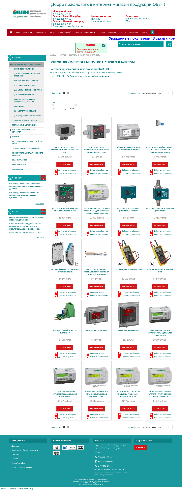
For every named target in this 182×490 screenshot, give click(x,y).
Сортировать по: (134, 93)
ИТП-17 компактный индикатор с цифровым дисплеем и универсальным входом (160, 149)
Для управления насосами (24, 85)
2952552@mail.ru (139, 18)
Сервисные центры (100, 21)
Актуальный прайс (19, 165)
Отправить (140, 447)
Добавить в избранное (67, 170)
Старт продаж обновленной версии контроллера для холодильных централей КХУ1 (24, 195)
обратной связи (100, 76)
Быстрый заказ (65, 164)
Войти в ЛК (133, 32)
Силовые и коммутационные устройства (23, 131)
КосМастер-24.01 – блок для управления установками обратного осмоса (160, 394)
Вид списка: (57, 93)
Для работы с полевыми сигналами (28, 90)
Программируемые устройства (24, 125)
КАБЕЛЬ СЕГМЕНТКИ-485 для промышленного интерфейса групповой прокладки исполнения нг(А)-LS (96, 272)
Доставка (112, 32)
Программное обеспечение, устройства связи (27, 142)
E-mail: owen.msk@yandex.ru (68, 26)
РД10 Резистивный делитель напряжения (64, 331)
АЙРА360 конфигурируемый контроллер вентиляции (128, 148)
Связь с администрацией (85, 32)
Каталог (63, 55)
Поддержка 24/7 (64, 32)
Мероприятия (17, 169)
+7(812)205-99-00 (105, 461)
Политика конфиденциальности (25, 450)
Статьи (17, 211)
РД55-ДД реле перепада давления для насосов (160, 209)
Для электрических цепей (24, 95)
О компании (41, 32)
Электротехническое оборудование (25, 148)
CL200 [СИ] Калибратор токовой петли (160, 270)
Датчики (15, 137)
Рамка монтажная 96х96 (128, 330)
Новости (18, 177)
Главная (53, 55)
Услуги (52, 32)
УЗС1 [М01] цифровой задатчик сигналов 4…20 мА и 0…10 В (65, 209)
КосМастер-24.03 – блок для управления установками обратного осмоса (96, 394)
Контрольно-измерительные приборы (26, 64)
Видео (144, 32)
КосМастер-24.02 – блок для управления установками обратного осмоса (128, 394)
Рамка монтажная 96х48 (96, 330)
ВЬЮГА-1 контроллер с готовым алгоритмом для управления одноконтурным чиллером (97, 210)
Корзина (122, 32)
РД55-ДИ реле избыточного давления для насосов (128, 209)
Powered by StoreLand (86, 485)
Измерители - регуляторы (24, 69)
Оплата (102, 32)
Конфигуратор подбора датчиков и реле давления (27, 154)
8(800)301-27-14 (104, 457)
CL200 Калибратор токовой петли (128, 269)
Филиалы (95, 19)
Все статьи (40, 238)
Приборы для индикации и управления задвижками (24, 100)
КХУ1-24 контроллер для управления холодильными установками (160, 332)
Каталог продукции (24, 32)
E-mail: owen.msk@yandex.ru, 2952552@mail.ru (109, 469)
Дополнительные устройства (25, 120)
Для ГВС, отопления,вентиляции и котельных (27, 75)
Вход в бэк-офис (18, 463)
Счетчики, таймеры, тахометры (26, 81)
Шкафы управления (19, 160)
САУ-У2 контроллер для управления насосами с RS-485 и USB (64, 149)
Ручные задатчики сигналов (25, 111)
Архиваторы (19, 106)
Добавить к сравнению (67, 173)
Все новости (40, 204)
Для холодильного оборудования (27, 116)
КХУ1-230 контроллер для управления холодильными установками (65, 394)
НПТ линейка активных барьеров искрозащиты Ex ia (64, 270)
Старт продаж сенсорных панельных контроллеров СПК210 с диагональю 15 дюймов (25, 186)
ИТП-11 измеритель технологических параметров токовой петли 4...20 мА (96, 149)
